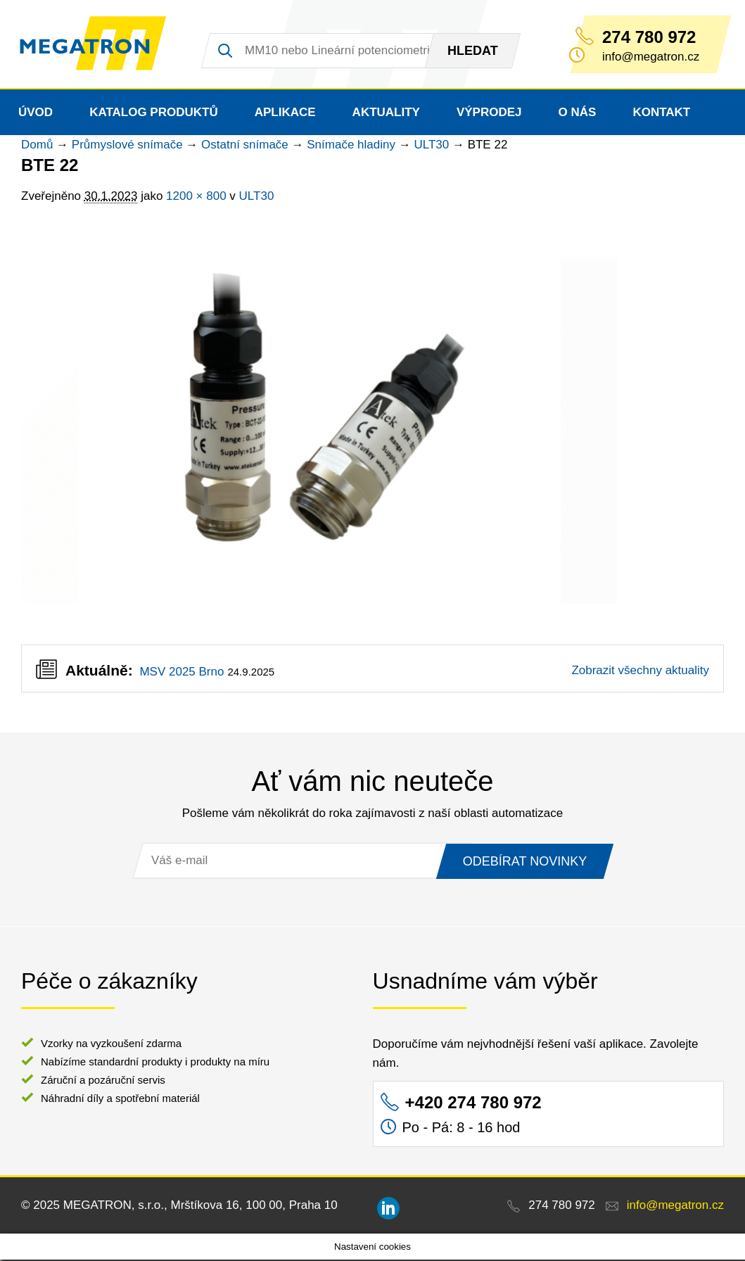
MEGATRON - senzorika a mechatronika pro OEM (96, 45)
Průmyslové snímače (127, 146)
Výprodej (489, 113)
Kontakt (661, 113)
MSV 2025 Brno (181, 673)
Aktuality (386, 113)
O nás (578, 113)
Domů (37, 146)
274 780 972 (649, 37)
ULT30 (431, 146)
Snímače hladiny (351, 146)
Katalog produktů (153, 113)
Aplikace (285, 113)
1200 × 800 (196, 197)
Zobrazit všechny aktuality (640, 671)
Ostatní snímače (244, 146)
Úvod (35, 113)
